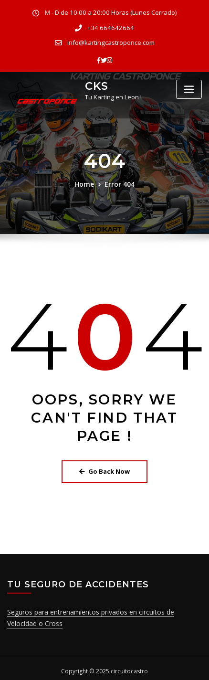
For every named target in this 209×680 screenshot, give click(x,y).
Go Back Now (104, 467)
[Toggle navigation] (189, 86)
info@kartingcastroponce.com (110, 40)
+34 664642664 (111, 26)
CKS (95, 81)
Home (86, 180)
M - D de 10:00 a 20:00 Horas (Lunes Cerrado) (111, 12)
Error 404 (118, 180)
